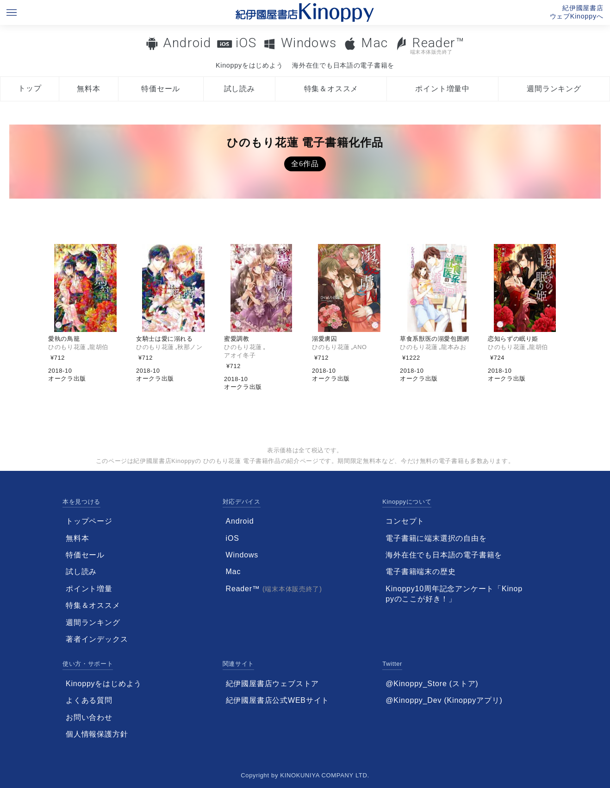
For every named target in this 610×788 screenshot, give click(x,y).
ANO (360, 347)
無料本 (88, 89)
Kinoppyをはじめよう (249, 65)
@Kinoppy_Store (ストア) (432, 684)
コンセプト (405, 521)
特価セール (160, 89)
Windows (309, 42)
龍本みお (454, 347)
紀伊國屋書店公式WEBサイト (278, 700)
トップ (29, 88)
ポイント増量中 (442, 89)
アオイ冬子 (239, 355)
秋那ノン (190, 347)
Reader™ (429, 45)
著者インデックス (97, 639)
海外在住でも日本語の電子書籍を (343, 65)
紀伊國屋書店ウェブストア (272, 684)
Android (187, 42)
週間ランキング (554, 89)
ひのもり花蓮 (67, 347)
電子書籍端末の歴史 (420, 571)
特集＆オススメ (331, 89)
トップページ (89, 521)
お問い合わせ (89, 717)
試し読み (239, 89)
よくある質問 (89, 700)
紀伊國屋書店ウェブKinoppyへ (577, 12)
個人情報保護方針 (97, 734)
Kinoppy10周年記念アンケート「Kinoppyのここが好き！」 (454, 594)
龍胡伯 (98, 347)
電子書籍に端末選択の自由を (436, 538)
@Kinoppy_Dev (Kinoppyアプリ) (444, 700)
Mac (374, 42)
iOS (246, 42)
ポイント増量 (89, 589)
